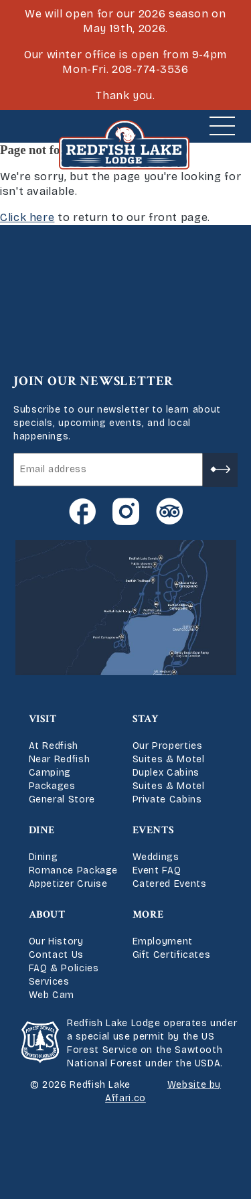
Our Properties (168, 746)
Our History (56, 941)
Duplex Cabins (166, 772)
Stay (146, 719)
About (47, 915)
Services (49, 981)
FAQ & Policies (64, 968)
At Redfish (53, 746)
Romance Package (73, 870)
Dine (42, 830)
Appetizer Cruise (68, 884)
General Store (62, 799)
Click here (27, 217)
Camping (50, 772)
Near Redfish (59, 759)
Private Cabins (167, 799)
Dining (43, 857)
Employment (163, 941)
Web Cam (51, 995)
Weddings (156, 857)
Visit (43, 719)
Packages (52, 786)
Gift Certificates (172, 955)
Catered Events (170, 884)
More (149, 915)
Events (154, 830)
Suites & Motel (169, 759)
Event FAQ (157, 870)
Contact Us (56, 955)
